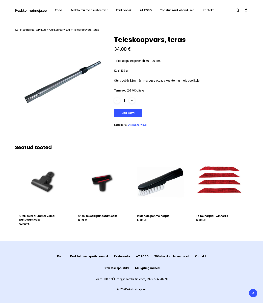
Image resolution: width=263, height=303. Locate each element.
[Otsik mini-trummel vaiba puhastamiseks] (43, 182)
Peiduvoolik (122, 256)
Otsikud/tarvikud (59, 29)
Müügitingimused (147, 268)
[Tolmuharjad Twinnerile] (220, 182)
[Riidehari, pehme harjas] (161, 182)
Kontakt (200, 256)
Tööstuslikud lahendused (171, 256)
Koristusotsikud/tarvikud (30, 29)
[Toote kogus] (124, 101)
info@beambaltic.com (130, 279)
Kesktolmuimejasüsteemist (89, 256)
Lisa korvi (128, 113)
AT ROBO (142, 256)
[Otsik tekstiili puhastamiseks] (102, 182)
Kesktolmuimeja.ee (31, 10)
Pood (60, 256)
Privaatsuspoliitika (116, 268)
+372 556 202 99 (157, 279)
